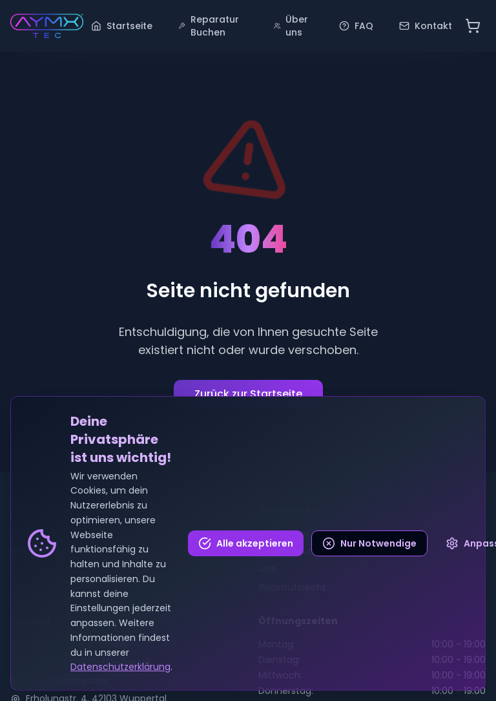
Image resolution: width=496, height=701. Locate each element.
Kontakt (425, 25)
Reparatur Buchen (208, 26)
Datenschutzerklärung (120, 666)
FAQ (356, 25)
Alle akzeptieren (245, 543)
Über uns (291, 26)
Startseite (121, 25)
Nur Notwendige (369, 543)
